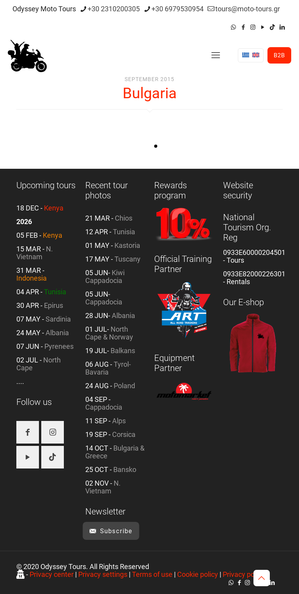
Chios (123, 218)
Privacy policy (244, 574)
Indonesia (31, 278)
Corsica (123, 434)
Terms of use (152, 574)
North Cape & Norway (109, 333)
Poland (124, 386)
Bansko (124, 469)
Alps (119, 421)
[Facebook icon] (243, 27)
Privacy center (52, 574)
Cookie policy (197, 574)
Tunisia (55, 292)
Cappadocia (103, 302)
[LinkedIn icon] (282, 27)
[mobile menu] (215, 55)
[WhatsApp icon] (233, 27)
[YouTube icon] (263, 27)
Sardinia (58, 319)
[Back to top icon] (261, 578)
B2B (279, 55)
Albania (57, 333)
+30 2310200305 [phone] (114, 9)
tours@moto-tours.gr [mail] (247, 9)
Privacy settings (102, 574)
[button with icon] (27, 432)
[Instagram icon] (253, 27)
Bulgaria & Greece (114, 452)
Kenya (53, 208)
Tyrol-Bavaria (108, 368)
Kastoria (127, 245)
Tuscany (127, 259)
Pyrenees (59, 346)
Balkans (123, 350)
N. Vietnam (34, 253)
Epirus (53, 305)
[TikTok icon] (272, 27)
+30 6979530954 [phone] (177, 9)
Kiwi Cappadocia (105, 277)
